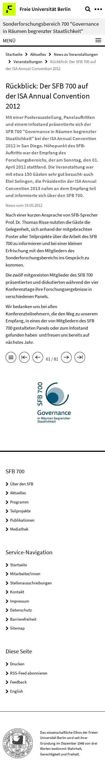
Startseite (14, 54)
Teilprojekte (20, 511)
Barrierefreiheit (23, 619)
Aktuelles (38, 54)
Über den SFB (21, 483)
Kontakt (17, 591)
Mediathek (19, 529)
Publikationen (22, 520)
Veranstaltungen (27, 61)
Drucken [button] (17, 663)
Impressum (19, 601)
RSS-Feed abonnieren (28, 673)
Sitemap (17, 628)
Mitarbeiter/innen (25, 573)
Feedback (18, 682)
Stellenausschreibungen (31, 583)
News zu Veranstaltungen (76, 54)
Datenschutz (21, 610)
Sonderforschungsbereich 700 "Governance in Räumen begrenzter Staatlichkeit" (51, 27)
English (16, 691)
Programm (19, 502)
